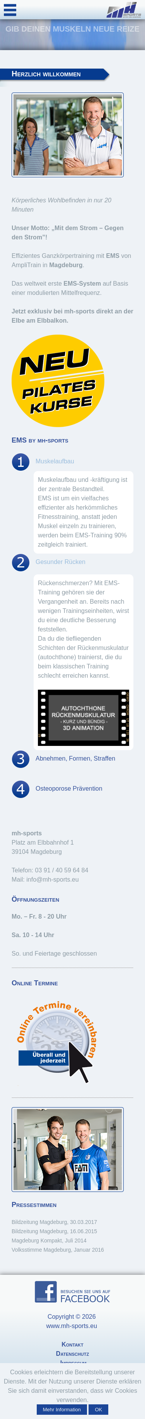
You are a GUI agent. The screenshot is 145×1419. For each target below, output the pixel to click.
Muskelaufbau (55, 461)
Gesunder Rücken (60, 562)
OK (98, 1409)
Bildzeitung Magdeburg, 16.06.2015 (54, 1231)
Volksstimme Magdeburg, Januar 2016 (58, 1250)
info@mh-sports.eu (52, 879)
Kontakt (72, 1344)
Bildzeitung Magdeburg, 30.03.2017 (54, 1222)
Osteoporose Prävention (69, 788)
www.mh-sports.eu (72, 1326)
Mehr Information (62, 1409)
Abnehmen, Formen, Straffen (75, 758)
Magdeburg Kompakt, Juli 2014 (49, 1240)
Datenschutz (72, 1353)
